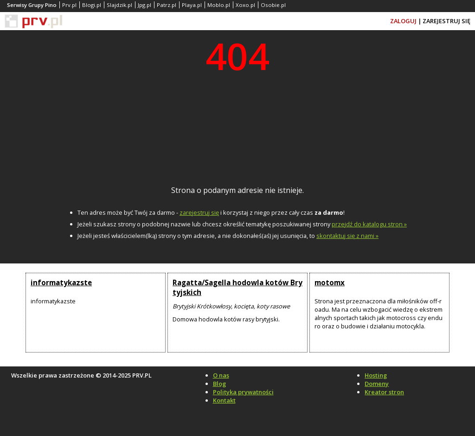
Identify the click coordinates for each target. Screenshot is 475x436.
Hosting (376, 375)
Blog (219, 383)
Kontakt (224, 400)
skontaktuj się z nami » (347, 235)
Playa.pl (192, 4)
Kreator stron (384, 392)
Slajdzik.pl (119, 4)
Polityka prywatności (243, 392)
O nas (221, 375)
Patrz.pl (166, 4)
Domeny (377, 383)
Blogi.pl (91, 4)
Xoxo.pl (245, 4)
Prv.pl (69, 4)
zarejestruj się (199, 212)
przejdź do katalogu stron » (369, 224)
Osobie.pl (273, 4)
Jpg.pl (144, 4)
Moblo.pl (218, 4)
